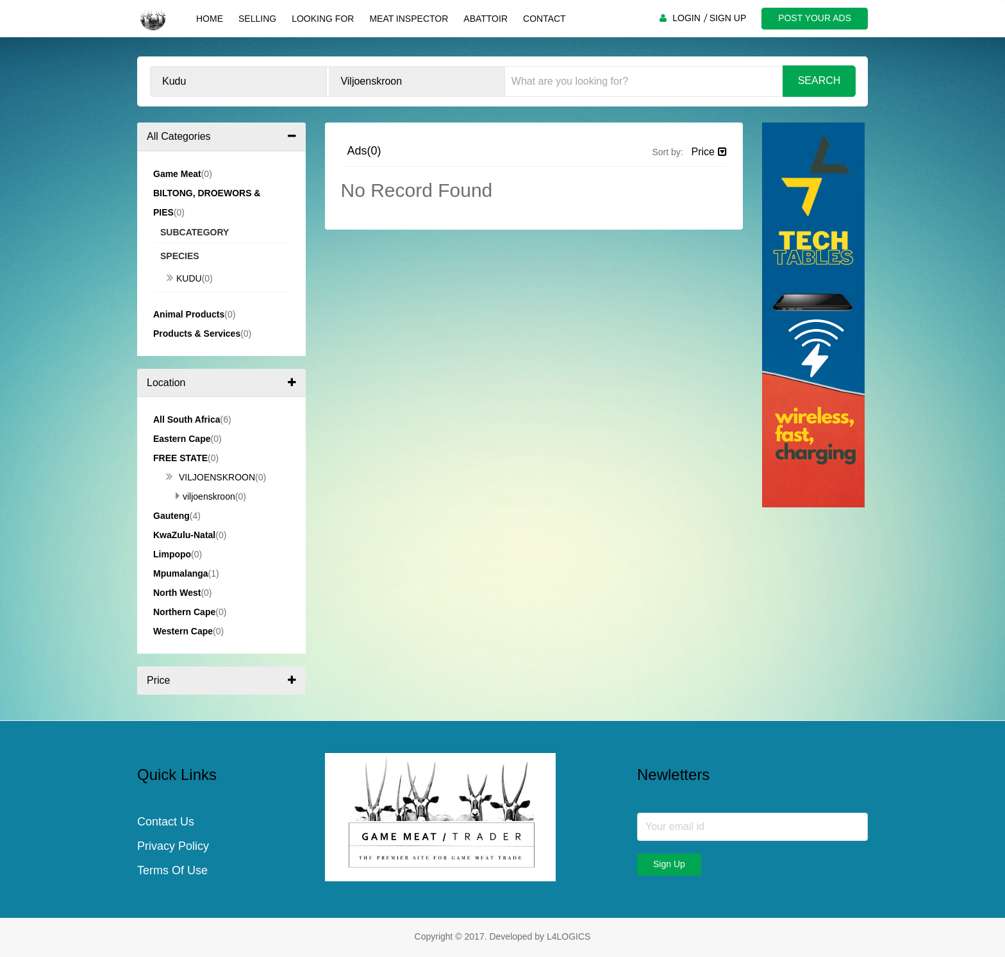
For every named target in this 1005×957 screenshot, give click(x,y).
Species (179, 256)
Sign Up (669, 864)
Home (209, 18)
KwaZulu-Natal (184, 535)
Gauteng (171, 516)
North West (177, 593)
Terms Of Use (172, 870)
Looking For (323, 18)
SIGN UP (728, 18)
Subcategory (194, 232)
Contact (544, 18)
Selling (257, 18)
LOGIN (686, 18)
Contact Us (165, 821)
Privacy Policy (173, 846)
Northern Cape (184, 612)
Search (819, 80)
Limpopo (172, 554)
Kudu (184, 278)
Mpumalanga (180, 573)
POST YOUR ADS (814, 18)
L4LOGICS (568, 936)
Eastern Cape (181, 439)
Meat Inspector (408, 18)
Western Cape (183, 631)
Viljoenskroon (210, 477)
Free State (180, 458)
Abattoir (485, 18)
